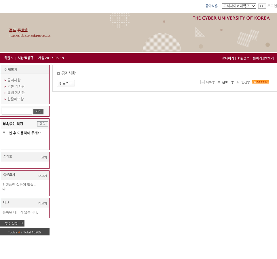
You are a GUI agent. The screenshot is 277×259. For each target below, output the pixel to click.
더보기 (42, 176)
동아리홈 (211, 6)
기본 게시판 (16, 86)
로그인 (272, 6)
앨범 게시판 (16, 93)
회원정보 (243, 58)
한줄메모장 (15, 99)
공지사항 (13, 80)
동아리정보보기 (263, 58)
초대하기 (228, 58)
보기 (44, 157)
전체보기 (10, 69)
